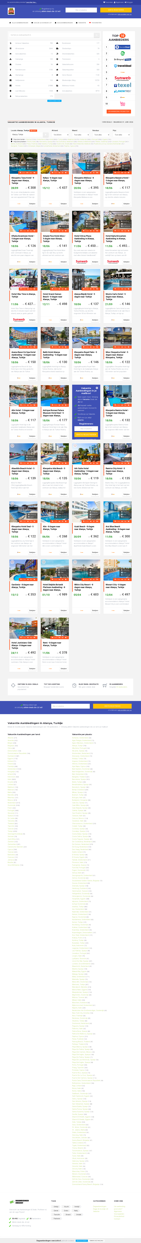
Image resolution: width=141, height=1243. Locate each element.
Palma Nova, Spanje (79, 1031)
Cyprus (10, 849)
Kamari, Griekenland (79, 914)
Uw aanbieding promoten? (118, 111)
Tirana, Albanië (77, 1148)
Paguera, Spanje (78, 1026)
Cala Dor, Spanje (78, 803)
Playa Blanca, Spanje (80, 1047)
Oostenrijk (83, 139)
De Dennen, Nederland (80, 844)
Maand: (74, 130)
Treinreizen (77, 59)
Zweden (11, 842)
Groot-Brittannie (14, 865)
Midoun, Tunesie (78, 997)
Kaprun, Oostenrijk (79, 917)
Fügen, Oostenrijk (78, 870)
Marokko (11, 795)
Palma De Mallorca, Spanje (82, 1034)
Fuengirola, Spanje (79, 865)
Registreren (119, 2)
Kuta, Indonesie (78, 945)
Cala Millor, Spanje (79, 805)
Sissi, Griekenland (78, 1125)
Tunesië (11, 829)
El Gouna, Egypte (78, 857)
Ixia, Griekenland (78, 909)
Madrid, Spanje (77, 969)
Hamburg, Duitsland (79, 888)
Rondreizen (77, 43)
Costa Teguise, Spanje (80, 839)
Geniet (56, 1211)
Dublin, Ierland (77, 852)
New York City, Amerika (80, 1013)
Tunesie (11, 852)
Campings (31, 59)
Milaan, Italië (76, 1000)
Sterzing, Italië (77, 1135)
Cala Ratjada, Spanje (80, 808)
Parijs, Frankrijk (32, 144)
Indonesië (11, 777)
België (10, 743)
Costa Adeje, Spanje (80, 834)
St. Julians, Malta (78, 1130)
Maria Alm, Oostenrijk (80, 982)
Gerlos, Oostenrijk (78, 878)
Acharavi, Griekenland (80, 738)
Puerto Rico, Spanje (79, 1073)
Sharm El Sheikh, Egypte (81, 1117)
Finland (10, 764)
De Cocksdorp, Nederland (65, 141)
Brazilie (10, 862)
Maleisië (11, 790)
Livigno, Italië (77, 956)
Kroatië (10, 782)
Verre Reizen (77, 75)
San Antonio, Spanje (79, 1101)
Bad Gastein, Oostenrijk (81, 769)
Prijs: (114, 130)
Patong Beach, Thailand (81, 1042)
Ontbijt (56, 1207)
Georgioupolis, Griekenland (82, 875)
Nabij (76, 1211)
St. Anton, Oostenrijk (79, 1127)
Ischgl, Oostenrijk (78, 904)
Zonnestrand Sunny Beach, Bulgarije (85, 1184)
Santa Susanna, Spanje (81, 1112)
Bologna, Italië (77, 798)
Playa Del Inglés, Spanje (81, 1062)
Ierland (10, 774)
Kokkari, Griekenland (79, 927)
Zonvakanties (77, 91)
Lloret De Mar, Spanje (80, 961)
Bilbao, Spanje (77, 792)
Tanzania (11, 821)
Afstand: (55, 130)
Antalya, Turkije (77, 759)
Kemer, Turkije (77, 922)
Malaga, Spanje (78, 974)
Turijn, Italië (76, 1156)
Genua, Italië (76, 873)
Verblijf (76, 1207)
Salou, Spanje (77, 1099)
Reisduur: (96, 130)
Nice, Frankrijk (77, 1016)
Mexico (10, 800)
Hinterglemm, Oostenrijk (81, 896)
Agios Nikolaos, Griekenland (82, 743)
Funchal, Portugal (78, 868)
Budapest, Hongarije (79, 800)
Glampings (31, 75)
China (10, 748)
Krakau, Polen (77, 938)
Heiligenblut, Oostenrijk (80, 894)
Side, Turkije (76, 1122)
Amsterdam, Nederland (81, 753)
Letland (10, 785)
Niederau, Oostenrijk (79, 1018)
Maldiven (11, 787)
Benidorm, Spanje (79, 787)
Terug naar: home (54, 100)
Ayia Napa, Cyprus (79, 766)
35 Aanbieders (121, 687)
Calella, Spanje (77, 810)
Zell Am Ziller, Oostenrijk (81, 1182)
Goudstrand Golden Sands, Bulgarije (85, 881)
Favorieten (108, 2)
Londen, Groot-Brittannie (81, 964)
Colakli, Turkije (77, 826)
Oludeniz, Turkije (78, 1021)
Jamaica (11, 860)
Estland (10, 761)
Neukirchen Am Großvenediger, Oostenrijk (88, 1010)
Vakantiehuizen (77, 64)
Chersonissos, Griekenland (82, 824)
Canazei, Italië (77, 816)
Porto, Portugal (77, 1065)
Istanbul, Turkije (47, 144)
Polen (10, 808)
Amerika (11, 740)
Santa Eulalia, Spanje (80, 1106)
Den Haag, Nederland (80, 849)
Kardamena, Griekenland (81, 920)
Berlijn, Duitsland (16, 144)
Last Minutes (31, 91)
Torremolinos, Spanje (80, 1151)
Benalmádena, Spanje (80, 785)
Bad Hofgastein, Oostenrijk (82, 772)
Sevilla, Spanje (77, 1114)
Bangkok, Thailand (17, 146)
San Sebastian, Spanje (80, 1104)
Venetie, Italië (77, 1164)
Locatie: (24, 130)
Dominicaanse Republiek (17, 753)
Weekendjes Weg (77, 80)
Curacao (11, 857)
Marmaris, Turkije (78, 984)
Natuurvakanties (31, 96)
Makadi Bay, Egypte (79, 971)
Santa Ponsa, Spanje (80, 1109)
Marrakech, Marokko (79, 987)
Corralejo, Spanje (78, 831)
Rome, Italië (31, 141)
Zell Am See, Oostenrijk (81, 1179)
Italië (51, 139)
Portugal (94, 139)
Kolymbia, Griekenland (80, 930)
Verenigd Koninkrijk (15, 834)
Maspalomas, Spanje (80, 992)
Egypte (105, 139)
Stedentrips (77, 48)
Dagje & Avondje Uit (42, 23)
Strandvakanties (77, 53)
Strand (68, 1214)
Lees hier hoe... (31, 2)
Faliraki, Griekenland (79, 860)
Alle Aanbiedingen (18, 23)
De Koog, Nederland (79, 847)
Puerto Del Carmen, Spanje (82, 1078)
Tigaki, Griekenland (79, 1145)
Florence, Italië (77, 862)
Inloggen (129, 2)
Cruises (31, 64)
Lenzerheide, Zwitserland (52, 146)
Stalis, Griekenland (79, 1132)
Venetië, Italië (77, 1166)
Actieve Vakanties (31, 43)
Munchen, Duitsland (79, 1003)
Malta (10, 792)
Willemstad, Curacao (80, 1177)
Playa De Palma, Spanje (81, 1049)
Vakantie (81, 23)
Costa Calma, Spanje (80, 836)
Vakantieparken (77, 69)
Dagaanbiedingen (64, 23)
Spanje (28, 139)
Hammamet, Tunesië (80, 891)
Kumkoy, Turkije (78, 940)
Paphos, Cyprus (69, 146)
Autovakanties (31, 53)
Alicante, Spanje (78, 751)
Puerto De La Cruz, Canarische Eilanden (107, 144)
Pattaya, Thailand (78, 1044)
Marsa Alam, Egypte (79, 990)
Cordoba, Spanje (78, 829)
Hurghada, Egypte (79, 899)
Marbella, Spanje (78, 979)
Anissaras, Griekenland (80, 756)
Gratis (66, 1211)
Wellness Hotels (77, 85)
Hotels (31, 85)
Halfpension (31, 80)
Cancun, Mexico (78, 818)
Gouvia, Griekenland (79, 883)
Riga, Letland (77, 1086)
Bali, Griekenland (78, 774)
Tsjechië (11, 826)
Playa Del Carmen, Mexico (82, 1052)
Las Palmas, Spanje (79, 951)
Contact (117, 1219)
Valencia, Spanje (78, 1161)
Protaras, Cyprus (78, 1070)
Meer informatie (82, 1240)
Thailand (11, 824)
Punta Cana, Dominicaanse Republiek (86, 1080)
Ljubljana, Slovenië (79, 959)
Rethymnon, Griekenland (81, 1083)
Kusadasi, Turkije (78, 943)
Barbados (11, 855)
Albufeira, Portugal (79, 748)
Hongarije (11, 772)
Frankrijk (11, 766)
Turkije (60, 139)
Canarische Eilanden (15, 847)
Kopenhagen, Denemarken (82, 933)
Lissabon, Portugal (118, 141)
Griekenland (41, 139)
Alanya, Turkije (77, 746)
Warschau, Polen (78, 1171)
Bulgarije (11, 746)
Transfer (57, 1214)
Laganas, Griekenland (80, 948)
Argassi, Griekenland (79, 761)
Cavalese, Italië (77, 821)
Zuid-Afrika (12, 839)
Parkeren (57, 1218)
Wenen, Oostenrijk (102, 141)
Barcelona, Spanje (46, 141)
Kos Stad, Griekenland (80, 935)
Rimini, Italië (76, 1088)
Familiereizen (31, 69)
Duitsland (11, 756)
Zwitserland (12, 844)
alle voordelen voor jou (125, 14)
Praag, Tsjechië (78, 1068)
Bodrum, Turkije (78, 795)
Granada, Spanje (78, 886)
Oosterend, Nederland (80, 1023)
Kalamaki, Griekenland (80, 912)
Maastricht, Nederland (80, 966)
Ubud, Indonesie (78, 1158)
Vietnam (11, 836)
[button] (96, 35)
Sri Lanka (11, 818)
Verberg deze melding (96, 1240)
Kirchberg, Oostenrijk (80, 925)
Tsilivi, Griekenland (79, 1153)
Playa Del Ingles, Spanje (81, 1055)
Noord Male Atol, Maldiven (81, 144)
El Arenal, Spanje (78, 855)
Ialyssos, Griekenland (80, 901)
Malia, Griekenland (79, 977)
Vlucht (66, 1207)
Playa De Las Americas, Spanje (84, 1060)
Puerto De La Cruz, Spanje (82, 1075)
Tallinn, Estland (77, 1143)
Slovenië (11, 813)
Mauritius (11, 798)
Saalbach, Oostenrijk (80, 1094)
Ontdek (78, 1214)
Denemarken (12, 751)
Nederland (71, 139)
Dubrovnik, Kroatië (63, 144)
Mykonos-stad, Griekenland (82, 1005)
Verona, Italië (77, 1169)
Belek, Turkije (77, 782)
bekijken (32, 204)
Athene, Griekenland (84, 141)
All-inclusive (31, 48)
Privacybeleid (119, 1216)
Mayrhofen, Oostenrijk (80, 995)
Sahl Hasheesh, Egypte (81, 1096)
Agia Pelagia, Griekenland (81, 740)
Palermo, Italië (77, 1029)
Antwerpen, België (34, 146)
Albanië (10, 738)
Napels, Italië (77, 1008)
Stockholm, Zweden (79, 1138)
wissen (33, 130)
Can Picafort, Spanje (80, 813)
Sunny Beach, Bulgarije (80, 1140)
